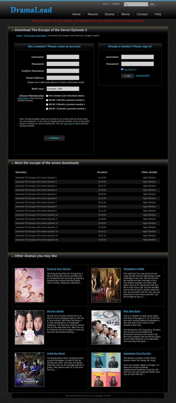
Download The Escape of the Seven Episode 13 (37, 227)
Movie (125, 14)
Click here (22, 98)
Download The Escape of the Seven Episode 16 (37, 240)
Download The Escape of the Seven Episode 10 (37, 215)
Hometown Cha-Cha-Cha (137, 353)
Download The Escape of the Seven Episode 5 (36, 194)
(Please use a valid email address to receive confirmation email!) (55, 82)
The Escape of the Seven (35, 35)
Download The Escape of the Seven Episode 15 (37, 235)
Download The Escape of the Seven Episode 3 (36, 186)
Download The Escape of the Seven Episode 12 (37, 223)
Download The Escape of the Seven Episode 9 (36, 211)
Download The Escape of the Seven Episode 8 (36, 206)
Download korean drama (32, 10)
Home (76, 14)
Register (116, 4)
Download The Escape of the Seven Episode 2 (36, 182)
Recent (93, 14)
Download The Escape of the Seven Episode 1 (36, 177)
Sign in (106, 4)
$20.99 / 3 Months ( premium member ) (66, 100)
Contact (142, 14)
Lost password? (143, 75)
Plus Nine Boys (132, 311)
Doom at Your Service (59, 269)
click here (68, 123)
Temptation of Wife (134, 269)
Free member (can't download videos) (66, 96)
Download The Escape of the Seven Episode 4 (36, 190)
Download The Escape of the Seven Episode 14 (37, 231)
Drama (109, 14)
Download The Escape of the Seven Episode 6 (36, 198)
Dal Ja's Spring (55, 311)
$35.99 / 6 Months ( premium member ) (66, 104)
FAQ (158, 14)
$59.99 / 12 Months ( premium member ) (67, 109)
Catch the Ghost (56, 353)
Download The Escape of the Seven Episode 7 (36, 202)
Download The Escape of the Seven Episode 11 (37, 219)
